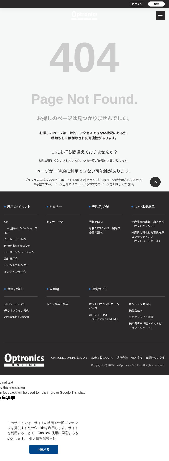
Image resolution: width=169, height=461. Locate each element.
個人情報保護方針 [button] (42, 438)
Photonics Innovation (17, 245)
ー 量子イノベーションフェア (21, 230)
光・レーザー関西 (15, 239)
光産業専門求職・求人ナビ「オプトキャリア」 (147, 224)
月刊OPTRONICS (14, 304)
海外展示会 (11, 258)
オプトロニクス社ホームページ (104, 306)
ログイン (137, 4)
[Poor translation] (10, 398)
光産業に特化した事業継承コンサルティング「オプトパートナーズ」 (147, 236)
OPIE (7, 222)
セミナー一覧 (55, 222)
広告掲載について (102, 358)
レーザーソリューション (19, 252)
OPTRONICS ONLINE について (69, 358)
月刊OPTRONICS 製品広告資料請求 (104, 230)
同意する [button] (44, 449)
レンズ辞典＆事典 (57, 304)
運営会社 (122, 358)
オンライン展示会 (15, 272)
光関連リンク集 (155, 358)
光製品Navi (96, 222)
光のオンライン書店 (16, 310)
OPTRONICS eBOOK (16, 317)
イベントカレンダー (16, 265)
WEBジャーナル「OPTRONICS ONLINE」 (104, 317)
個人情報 (136, 358)
